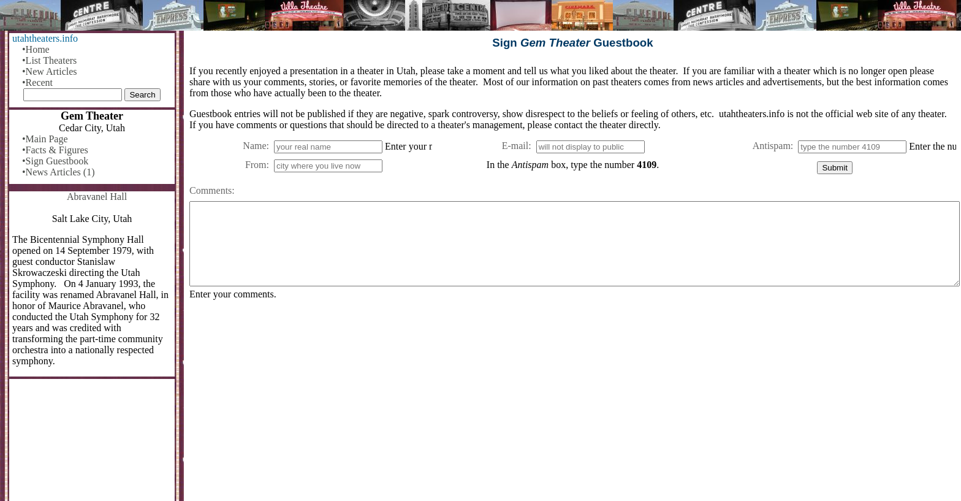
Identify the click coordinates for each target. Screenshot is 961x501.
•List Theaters (49, 60)
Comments (210, 190)
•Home (36, 49)
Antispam (772, 145)
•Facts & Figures (55, 150)
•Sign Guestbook (55, 161)
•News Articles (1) (58, 172)
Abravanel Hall (97, 196)
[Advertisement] (557, 405)
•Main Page (44, 139)
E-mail (515, 145)
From (256, 164)
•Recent (37, 82)
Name (254, 145)
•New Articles (49, 71)
